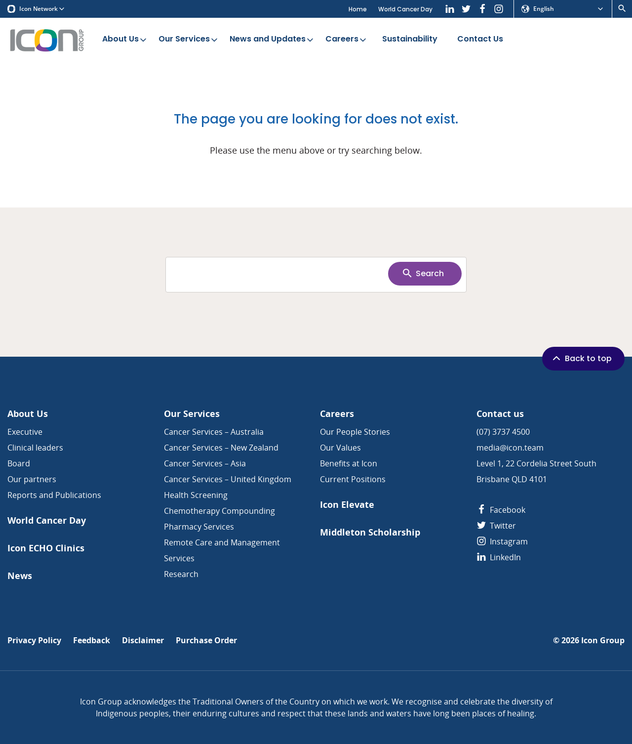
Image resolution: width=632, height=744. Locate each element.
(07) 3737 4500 (503, 431)
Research (181, 574)
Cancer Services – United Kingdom (227, 479)
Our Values (340, 447)
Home (358, 9)
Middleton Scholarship (370, 532)
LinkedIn (498, 557)
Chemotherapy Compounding (219, 510)
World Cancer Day (405, 9)
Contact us (500, 414)
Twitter (496, 525)
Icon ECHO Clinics (45, 548)
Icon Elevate (347, 504)
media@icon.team (510, 447)
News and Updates (272, 39)
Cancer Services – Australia (214, 431)
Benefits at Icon (348, 463)
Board (18, 463)
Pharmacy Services (199, 526)
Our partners (31, 479)
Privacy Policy (34, 640)
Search (422, 273)
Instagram (502, 541)
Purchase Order (206, 640)
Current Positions (353, 479)
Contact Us (480, 39)
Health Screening (196, 495)
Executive (24, 431)
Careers (346, 39)
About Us (125, 39)
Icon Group (603, 640)
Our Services (188, 39)
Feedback (91, 640)
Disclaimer (143, 640)
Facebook (500, 509)
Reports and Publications (54, 495)
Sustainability (409, 39)
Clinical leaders (35, 447)
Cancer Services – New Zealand (221, 447)
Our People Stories (355, 431)
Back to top (581, 358)
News (19, 576)
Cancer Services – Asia (205, 463)
